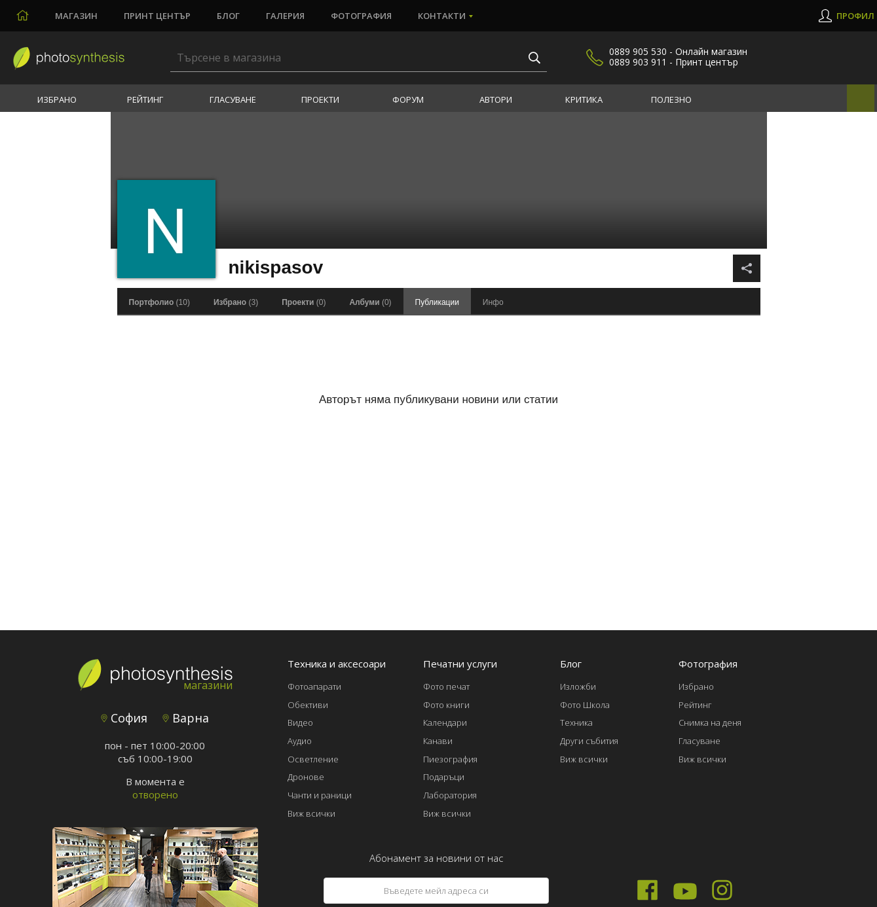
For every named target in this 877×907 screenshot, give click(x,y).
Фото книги (446, 705)
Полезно (671, 99)
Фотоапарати (314, 686)
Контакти (442, 16)
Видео (300, 722)
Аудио (300, 741)
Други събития (589, 741)
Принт (157, 16)
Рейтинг (145, 99)
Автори (495, 99)
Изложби (578, 686)
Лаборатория (450, 795)
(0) (304, 302)
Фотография (361, 16)
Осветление (313, 759)
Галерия (285, 16)
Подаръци (443, 777)
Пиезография (450, 759)
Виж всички (311, 813)
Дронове (306, 777)
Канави (438, 741)
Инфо (493, 302)
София (124, 718)
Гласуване (233, 99)
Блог (228, 16)
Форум (408, 99)
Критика (584, 99)
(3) (236, 302)
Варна (185, 718)
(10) (159, 302)
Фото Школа (585, 705)
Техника (576, 722)
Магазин (76, 16)
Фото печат (446, 686)
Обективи (308, 705)
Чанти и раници (320, 795)
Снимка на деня (710, 722)
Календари (445, 722)
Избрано (57, 99)
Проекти (320, 99)
